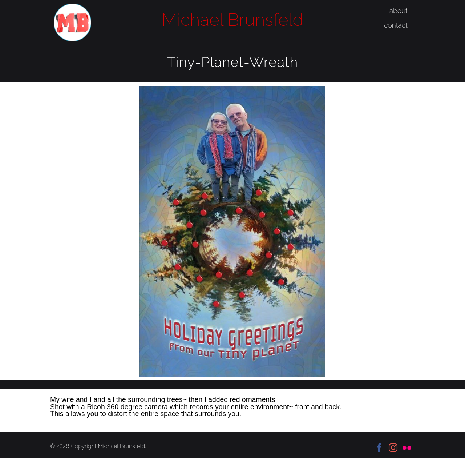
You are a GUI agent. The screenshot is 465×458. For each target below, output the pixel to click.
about (398, 11)
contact (396, 25)
